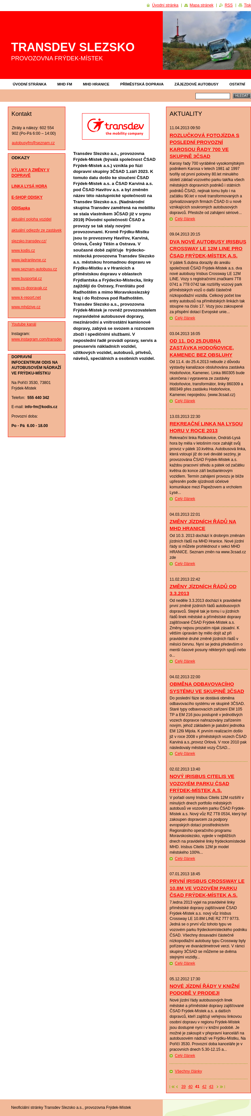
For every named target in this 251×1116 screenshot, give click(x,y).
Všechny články (188, 1071)
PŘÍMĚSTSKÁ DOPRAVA (142, 84)
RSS (229, 5)
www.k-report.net (26, 297)
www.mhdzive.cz (26, 307)
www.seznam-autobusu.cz (34, 269)
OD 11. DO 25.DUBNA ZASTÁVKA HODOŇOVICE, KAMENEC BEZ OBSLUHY (202, 348)
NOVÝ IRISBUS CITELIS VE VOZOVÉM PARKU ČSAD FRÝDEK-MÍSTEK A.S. (202, 783)
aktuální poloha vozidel (31, 219)
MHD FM (64, 84)
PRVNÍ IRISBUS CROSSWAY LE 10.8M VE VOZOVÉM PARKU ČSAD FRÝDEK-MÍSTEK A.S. (207, 888)
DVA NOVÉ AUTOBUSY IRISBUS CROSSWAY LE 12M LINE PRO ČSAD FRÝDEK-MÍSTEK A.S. (208, 248)
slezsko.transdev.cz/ (28, 241)
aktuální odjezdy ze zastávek (36, 230)
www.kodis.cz (23, 250)
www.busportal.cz (26, 278)
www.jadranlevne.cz (28, 260)
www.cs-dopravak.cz (29, 288)
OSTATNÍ (237, 84)
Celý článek (185, 219)
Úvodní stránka (29, 84)
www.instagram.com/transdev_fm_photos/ (47, 339)
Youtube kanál (23, 324)
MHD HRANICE (96, 84)
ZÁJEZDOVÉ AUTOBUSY (197, 84)
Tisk (247, 5)
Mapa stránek (201, 5)
